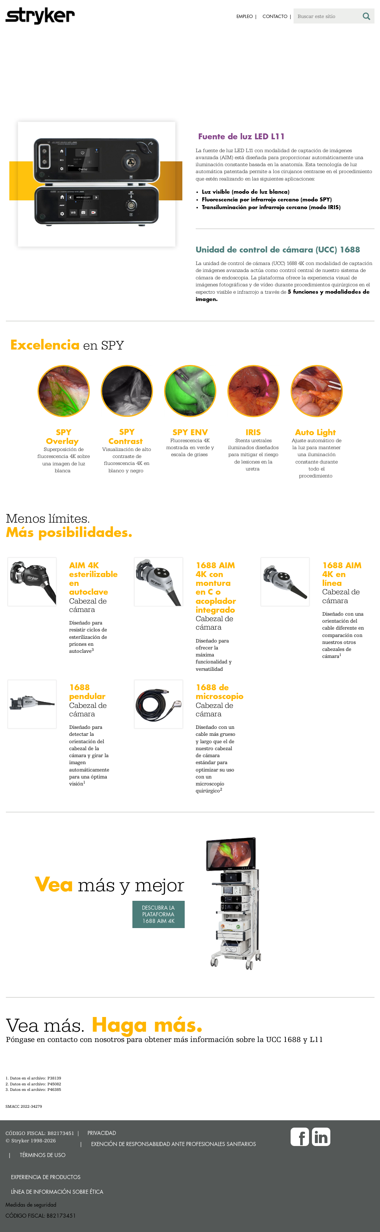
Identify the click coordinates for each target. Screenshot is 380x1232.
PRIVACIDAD (102, 1132)
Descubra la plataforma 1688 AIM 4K (158, 914)
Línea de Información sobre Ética (57, 1191)
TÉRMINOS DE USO (42, 1155)
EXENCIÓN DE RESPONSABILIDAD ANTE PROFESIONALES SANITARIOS (173, 1143)
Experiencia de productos (46, 1177)
